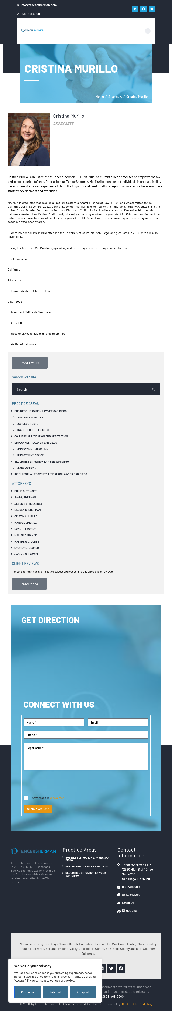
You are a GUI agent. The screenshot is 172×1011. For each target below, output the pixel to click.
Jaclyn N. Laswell (27, 554)
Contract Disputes (30, 417)
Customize (27, 992)
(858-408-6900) (113, 996)
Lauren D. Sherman (27, 510)
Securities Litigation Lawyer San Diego (41, 461)
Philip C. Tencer (25, 491)
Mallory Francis (26, 535)
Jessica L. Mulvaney (28, 503)
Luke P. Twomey (25, 528)
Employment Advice (30, 455)
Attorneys (115, 96)
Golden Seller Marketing (137, 1004)
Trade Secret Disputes (33, 430)
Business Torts (27, 423)
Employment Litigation (32, 448)
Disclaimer (94, 1004)
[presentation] (56, 783)
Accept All (83, 992)
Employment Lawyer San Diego (35, 442)
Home (100, 96)
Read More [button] (29, 583)
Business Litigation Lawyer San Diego (40, 411)
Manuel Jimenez (25, 522)
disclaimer (57, 798)
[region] (55, 981)
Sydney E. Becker (26, 548)
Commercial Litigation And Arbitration (41, 436)
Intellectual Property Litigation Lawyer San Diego (50, 474)
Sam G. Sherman (25, 497)
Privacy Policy (111, 1004)
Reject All (55, 992)
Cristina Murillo (25, 516)
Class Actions (26, 468)
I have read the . (48, 798)
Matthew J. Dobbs (26, 541)
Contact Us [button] (29, 362)
